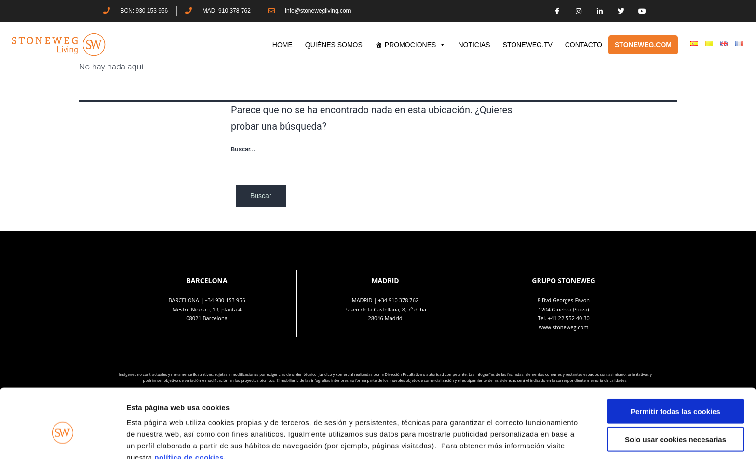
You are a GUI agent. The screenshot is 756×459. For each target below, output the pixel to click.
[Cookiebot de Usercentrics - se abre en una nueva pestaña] (62, 440)
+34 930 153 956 (225, 300)
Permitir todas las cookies (675, 363)
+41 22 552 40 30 (569, 318)
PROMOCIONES (415, 44)
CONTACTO (583, 45)
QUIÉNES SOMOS (334, 45)
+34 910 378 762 (398, 300)
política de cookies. (191, 409)
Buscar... (243, 149)
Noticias (474, 45)
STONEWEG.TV (528, 45)
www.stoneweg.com (564, 327)
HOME (282, 45)
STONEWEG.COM (643, 45)
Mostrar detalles (518, 440)
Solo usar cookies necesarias (675, 391)
